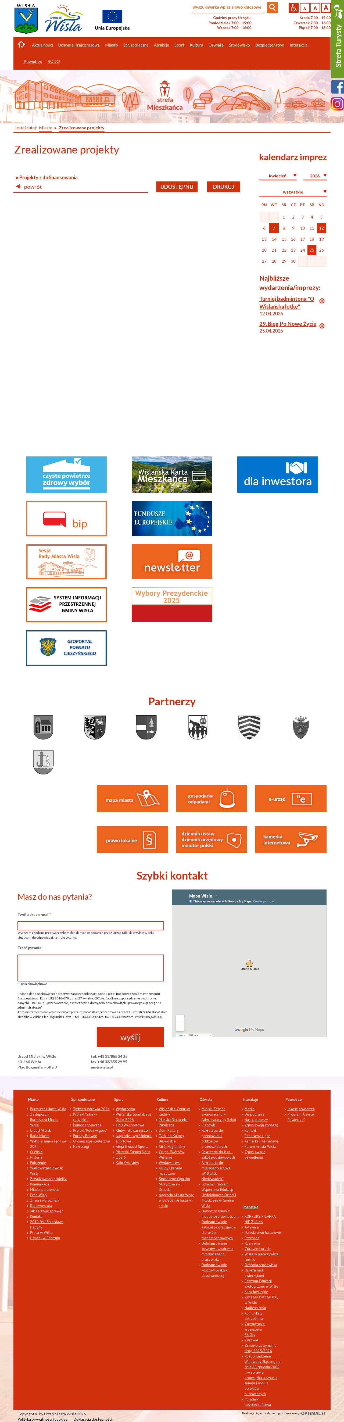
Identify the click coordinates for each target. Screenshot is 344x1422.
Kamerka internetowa (262, 1141)
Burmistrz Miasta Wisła (48, 1108)
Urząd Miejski (41, 1130)
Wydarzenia (125, 1108)
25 (311, 250)
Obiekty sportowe (130, 1125)
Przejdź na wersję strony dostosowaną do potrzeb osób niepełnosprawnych (294, 8)
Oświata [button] (216, 44)
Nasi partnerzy (256, 1119)
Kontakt (36, 1216)
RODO (54, 61)
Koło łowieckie (256, 1291)
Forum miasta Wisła (260, 1146)
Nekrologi (81, 1146)
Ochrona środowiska (261, 1264)
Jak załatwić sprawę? (46, 1211)
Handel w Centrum (45, 1237)
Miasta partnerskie (44, 1189)
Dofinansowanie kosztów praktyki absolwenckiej (215, 1270)
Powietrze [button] (33, 61)
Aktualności (42, 44)
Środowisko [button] (239, 44)
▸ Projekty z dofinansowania (47, 177)
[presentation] (58, 1037)
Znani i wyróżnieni (44, 1200)
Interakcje (250, 1099)
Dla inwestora (41, 1205)
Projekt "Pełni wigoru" (90, 1130)
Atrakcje (161, 44)
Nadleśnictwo (255, 1307)
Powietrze (294, 1099)
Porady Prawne (85, 1135)
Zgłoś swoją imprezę (261, 1125)
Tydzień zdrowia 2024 (91, 1108)
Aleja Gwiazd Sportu (132, 1146)
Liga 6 (121, 1157)
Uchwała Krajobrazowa (79, 44)
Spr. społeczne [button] (136, 44)
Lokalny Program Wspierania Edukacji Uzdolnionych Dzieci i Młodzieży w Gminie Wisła (219, 1195)
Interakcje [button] (299, 44)
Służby (250, 1334)
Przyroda (252, 1237)
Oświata (206, 1099)
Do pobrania (254, 1114)
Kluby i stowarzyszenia (134, 1130)
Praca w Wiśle (41, 1232)
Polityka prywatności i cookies (42, 1419)
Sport (118, 1099)
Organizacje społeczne (91, 1141)
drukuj (223, 186)
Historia (36, 1157)
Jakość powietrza (301, 1108)
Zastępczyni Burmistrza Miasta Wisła (44, 1119)
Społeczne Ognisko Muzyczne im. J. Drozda (174, 1184)
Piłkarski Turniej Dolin (133, 1151)
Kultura (162, 1099)
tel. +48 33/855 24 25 (109, 1056)
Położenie (38, 1162)
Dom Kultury (169, 1130)
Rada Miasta (39, 1135)
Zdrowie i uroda (258, 1248)
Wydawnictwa (170, 1162)
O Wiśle (36, 1151)
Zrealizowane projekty (48, 1178)
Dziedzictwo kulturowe (263, 1232)
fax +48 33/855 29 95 (109, 1061)
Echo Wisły (38, 1194)
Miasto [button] (111, 44)
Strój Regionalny (172, 1146)
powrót (29, 186)
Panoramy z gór (257, 1135)
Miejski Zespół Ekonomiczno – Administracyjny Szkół (219, 1114)
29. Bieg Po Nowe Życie (287, 323)
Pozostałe (251, 1207)
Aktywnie (252, 1227)
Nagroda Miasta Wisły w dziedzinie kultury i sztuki (176, 1200)
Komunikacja (39, 1184)
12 (321, 228)
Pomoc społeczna (87, 1125)
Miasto (33, 1099)
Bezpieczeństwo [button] (269, 44)
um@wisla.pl (102, 1067)
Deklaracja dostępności (93, 1419)
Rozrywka (252, 1243)
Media (250, 1108)
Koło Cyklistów (127, 1162)
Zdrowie (251, 1340)
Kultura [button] (196, 44)
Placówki (209, 1125)
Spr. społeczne (83, 1099)
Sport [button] (179, 44)
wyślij (130, 1037)
